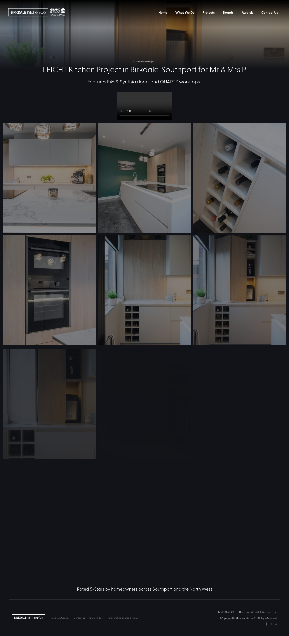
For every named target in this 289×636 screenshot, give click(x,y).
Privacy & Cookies (60, 617)
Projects (209, 12)
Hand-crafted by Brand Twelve (123, 617)
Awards (247, 12)
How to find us (95, 617)
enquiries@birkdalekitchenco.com (258, 612)
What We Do (184, 12)
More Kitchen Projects (144, 61)
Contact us (79, 617)
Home (163, 12)
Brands (228, 12)
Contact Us (269, 12)
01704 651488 (226, 612)
